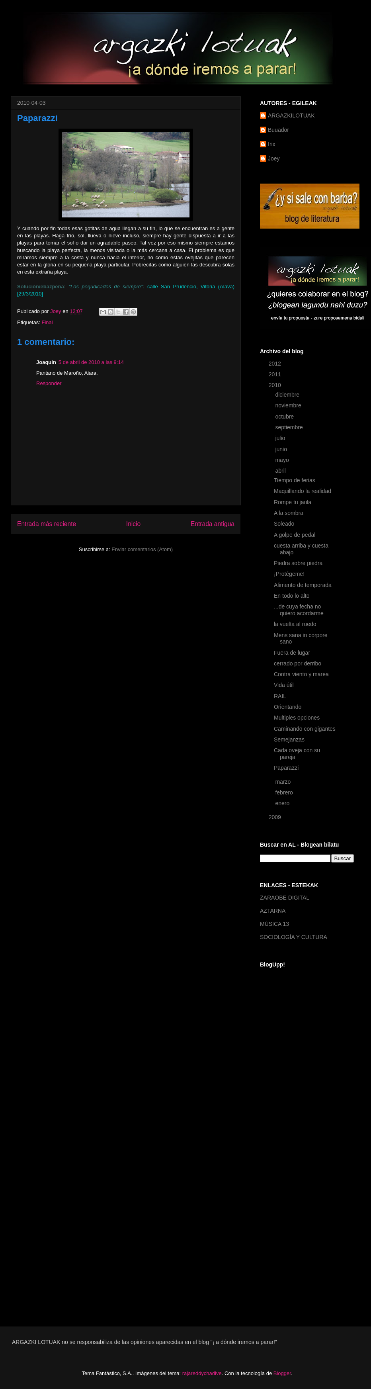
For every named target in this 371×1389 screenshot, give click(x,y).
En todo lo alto (292, 596)
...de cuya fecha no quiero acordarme (299, 609)
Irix (271, 144)
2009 (276, 817)
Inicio (133, 523)
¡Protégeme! (289, 574)
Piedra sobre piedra (298, 563)
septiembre (289, 427)
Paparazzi (286, 768)
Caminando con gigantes (305, 729)
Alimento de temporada (303, 585)
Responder (49, 383)
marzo (283, 782)
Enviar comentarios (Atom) (142, 549)
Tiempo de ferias (294, 480)
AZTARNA (272, 911)
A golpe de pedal (294, 535)
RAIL (280, 696)
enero (283, 803)
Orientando (287, 707)
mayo (282, 460)
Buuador (278, 130)
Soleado (284, 523)
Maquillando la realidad (302, 491)
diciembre (288, 394)
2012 (276, 363)
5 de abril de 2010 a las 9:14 (91, 362)
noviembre (289, 405)
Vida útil (284, 685)
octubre (285, 416)
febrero (284, 792)
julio (281, 438)
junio (281, 449)
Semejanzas (289, 739)
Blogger (282, 1373)
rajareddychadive (202, 1373)
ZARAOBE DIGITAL (284, 897)
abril (281, 471)
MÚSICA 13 (274, 924)
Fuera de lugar (292, 653)
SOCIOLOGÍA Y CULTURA (293, 937)
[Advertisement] (292, 1187)
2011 (276, 374)
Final (47, 322)
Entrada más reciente (46, 523)
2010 (276, 385)
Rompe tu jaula (292, 502)
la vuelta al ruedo (295, 624)
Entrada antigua (212, 523)
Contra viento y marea (301, 674)
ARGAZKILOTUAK (291, 115)
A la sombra (288, 513)
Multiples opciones (297, 717)
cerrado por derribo (297, 663)
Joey (274, 158)
